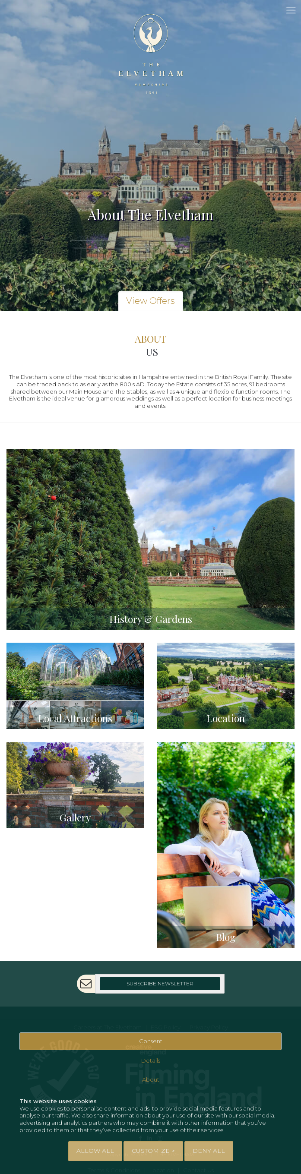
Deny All (209, 1151)
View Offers (150, 301)
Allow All (95, 1151)
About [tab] (150, 1079)
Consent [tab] (150, 1041)
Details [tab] (150, 1060)
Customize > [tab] (153, 1151)
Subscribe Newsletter (160, 983)
